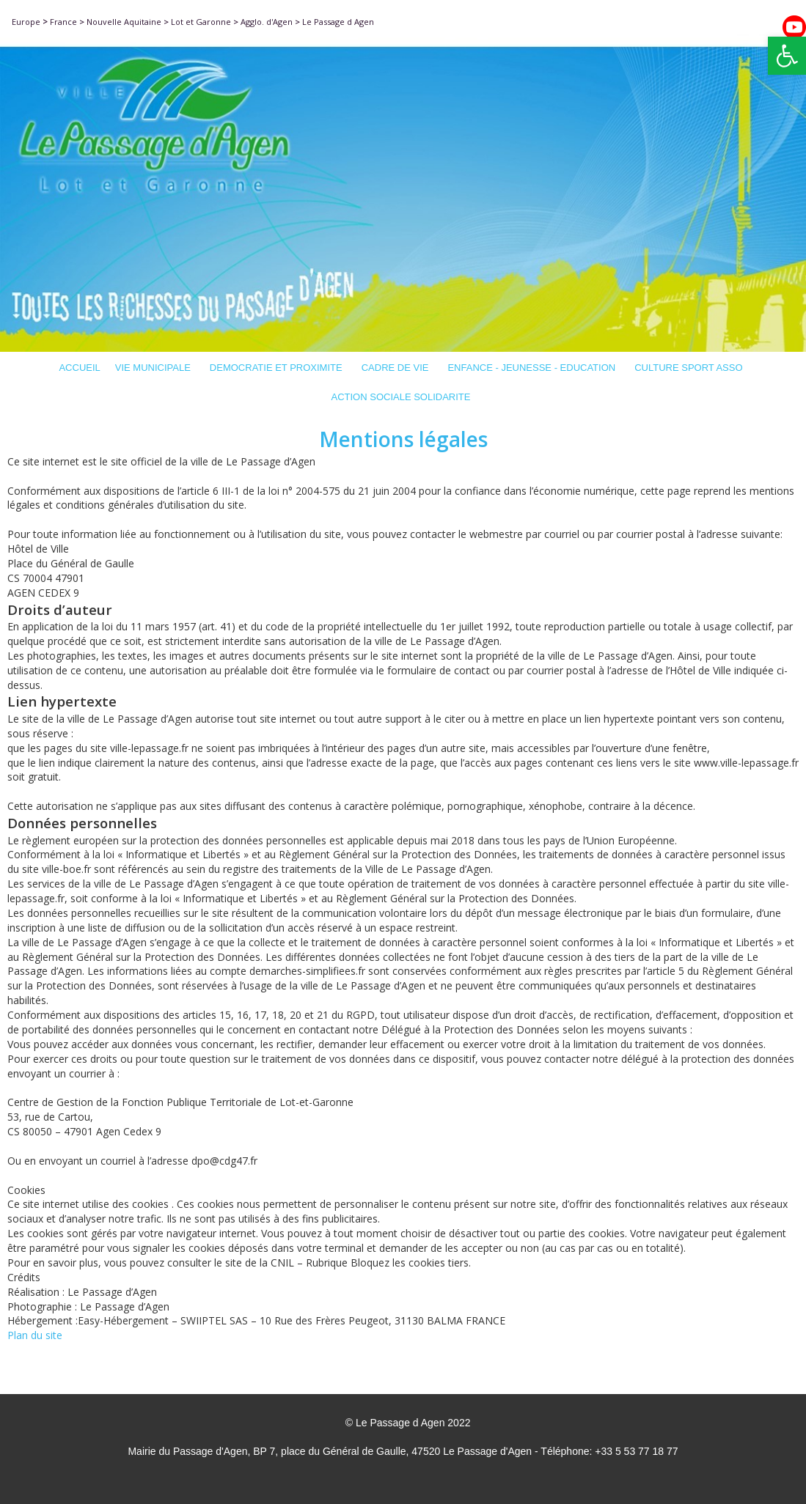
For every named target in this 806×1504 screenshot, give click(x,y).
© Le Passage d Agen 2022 (408, 1423)
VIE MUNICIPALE (155, 367)
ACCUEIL (79, 367)
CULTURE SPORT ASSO (690, 367)
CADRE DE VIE (397, 367)
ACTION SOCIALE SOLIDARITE (403, 396)
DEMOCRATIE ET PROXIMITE (278, 367)
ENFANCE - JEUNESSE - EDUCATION (533, 367)
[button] (787, 56)
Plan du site (34, 1335)
